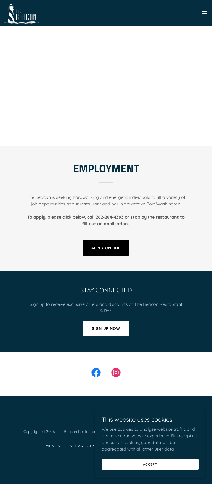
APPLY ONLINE (106, 247)
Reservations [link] (80, 445)
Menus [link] (53, 445)
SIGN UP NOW (106, 328)
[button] (204, 13)
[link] (21, 13)
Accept (150, 464)
